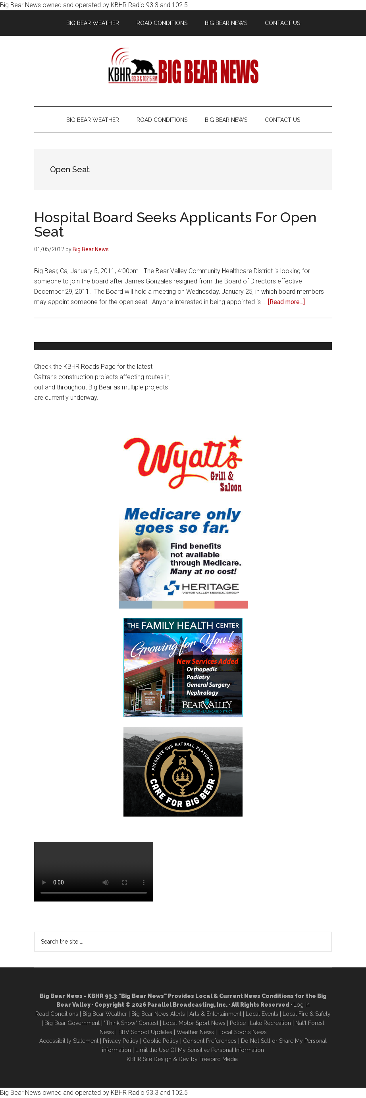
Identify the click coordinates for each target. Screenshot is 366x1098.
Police (238, 1023)
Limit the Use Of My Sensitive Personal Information (199, 1050)
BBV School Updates (145, 1032)
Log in (301, 1005)
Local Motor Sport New (193, 1023)
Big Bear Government (72, 1023)
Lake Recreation (270, 1023)
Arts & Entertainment (215, 1014)
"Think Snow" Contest (131, 1023)
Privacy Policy (121, 1041)
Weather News (195, 1032)
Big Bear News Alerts (158, 1014)
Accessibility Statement (68, 1041)
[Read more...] (286, 302)
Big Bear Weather (105, 1014)
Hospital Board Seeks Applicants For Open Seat (175, 224)
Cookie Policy (161, 1041)
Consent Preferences (210, 1041)
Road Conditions (56, 1014)
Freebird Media (218, 1059)
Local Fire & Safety (307, 1014)
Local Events (262, 1014)
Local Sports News (242, 1032)
